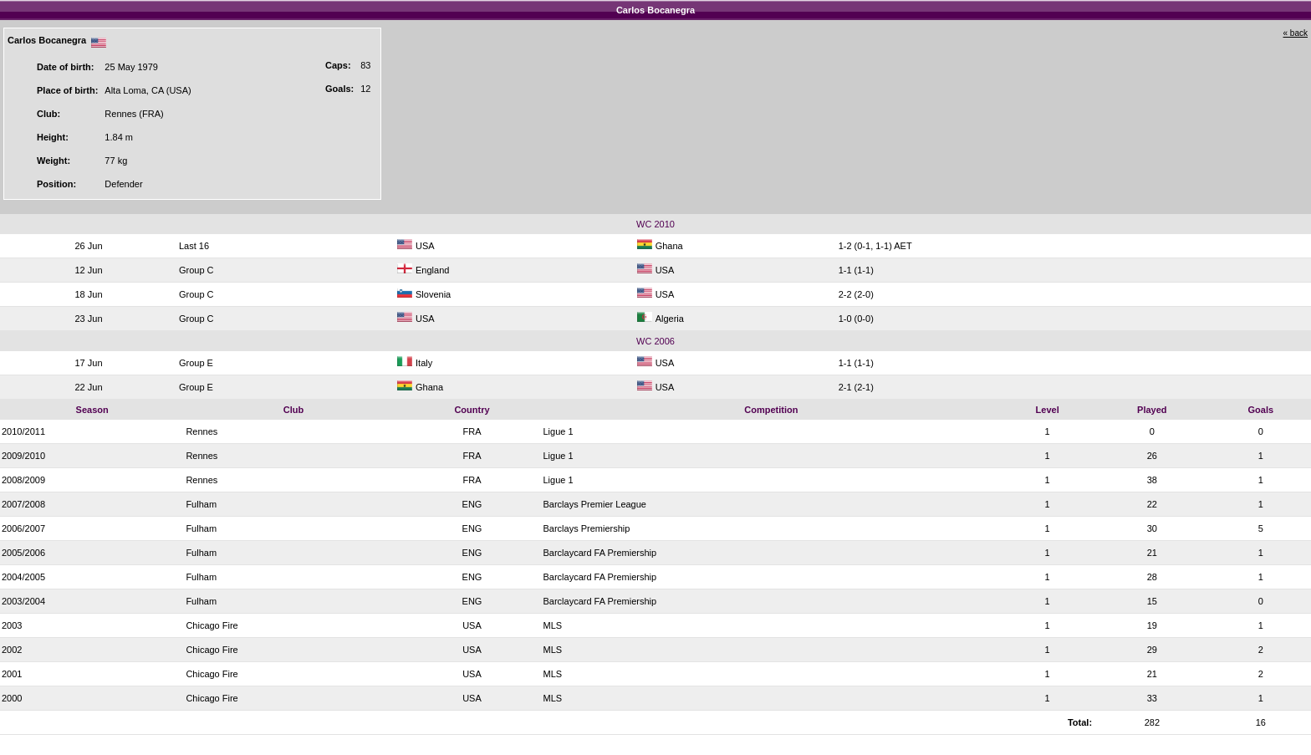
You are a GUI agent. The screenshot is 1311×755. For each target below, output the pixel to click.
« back (1295, 33)
